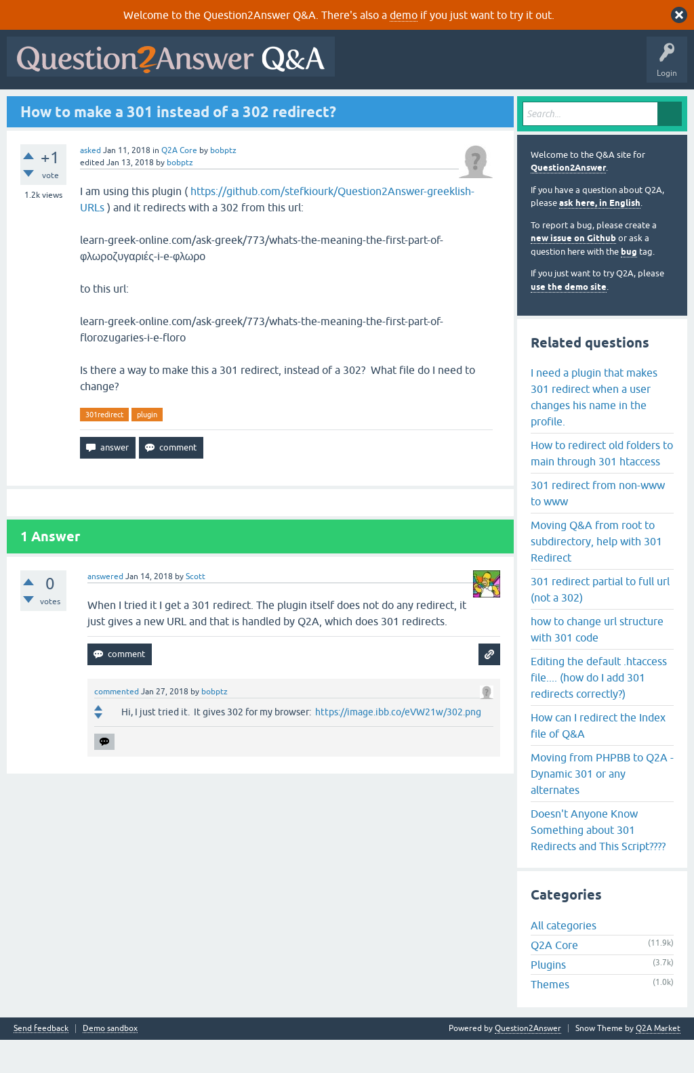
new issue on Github (573, 271)
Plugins (548, 998)
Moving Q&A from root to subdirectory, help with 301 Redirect (596, 573)
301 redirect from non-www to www (598, 525)
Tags (239, 106)
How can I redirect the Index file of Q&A (598, 758)
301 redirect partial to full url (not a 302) (600, 622)
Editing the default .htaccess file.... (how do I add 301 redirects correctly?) (599, 710)
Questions (88, 106)
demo (403, 15)
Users (281, 106)
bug (629, 284)
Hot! (135, 106)
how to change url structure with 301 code (597, 662)
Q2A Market (658, 1061)
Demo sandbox (110, 1061)
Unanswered (187, 106)
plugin (147, 447)
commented (116, 725)
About (428, 106)
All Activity (34, 106)
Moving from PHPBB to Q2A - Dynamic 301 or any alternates (602, 806)
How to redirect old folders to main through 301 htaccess (602, 485)
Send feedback (41, 1061)
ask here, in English (599, 236)
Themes (550, 1017)
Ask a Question (338, 106)
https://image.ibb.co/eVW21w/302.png (398, 745)
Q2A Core (179, 183)
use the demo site (569, 319)
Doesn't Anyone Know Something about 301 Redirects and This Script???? (598, 862)
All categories (563, 958)
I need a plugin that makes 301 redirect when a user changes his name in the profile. (594, 429)
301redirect (104, 447)
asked (90, 183)
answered (105, 609)
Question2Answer (568, 201)
